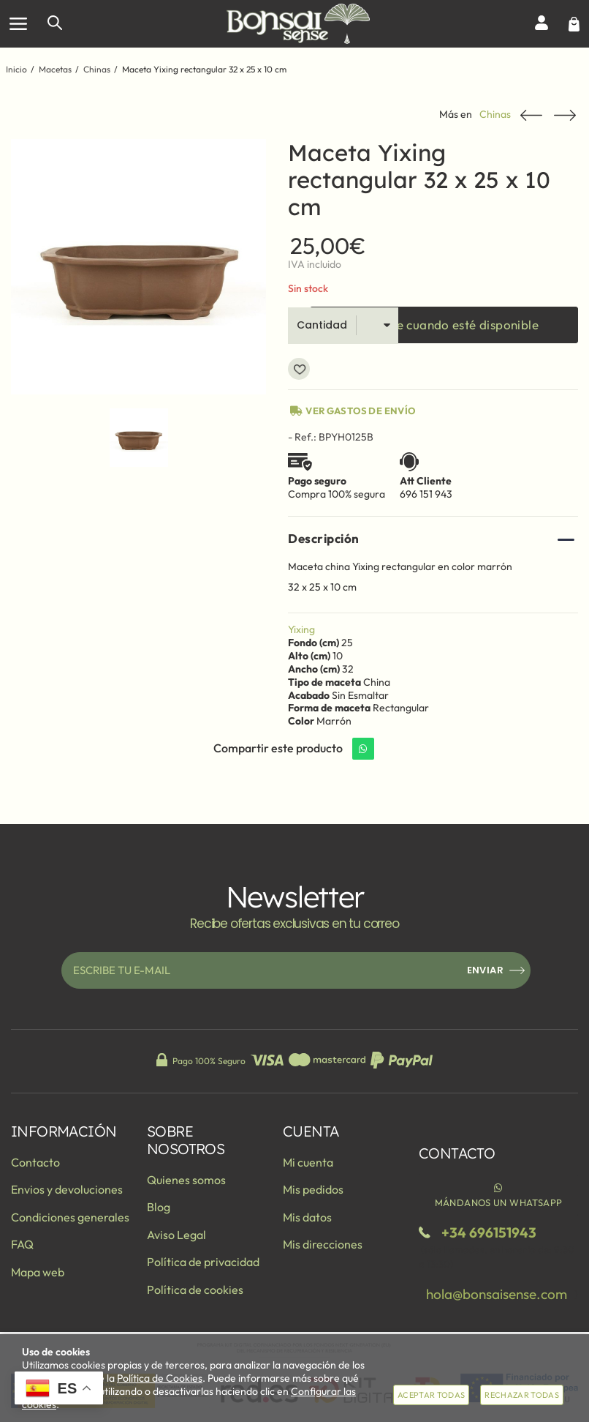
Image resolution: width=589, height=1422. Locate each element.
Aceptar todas (431, 1395)
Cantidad (322, 325)
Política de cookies (195, 1289)
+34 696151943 (488, 1232)
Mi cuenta (308, 1162)
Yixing (301, 629)
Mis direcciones (322, 1244)
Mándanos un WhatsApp (499, 1194)
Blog (158, 1207)
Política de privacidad (203, 1261)
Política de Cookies (159, 1378)
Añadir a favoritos (299, 369)
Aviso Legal (176, 1234)
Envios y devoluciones (67, 1189)
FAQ (22, 1244)
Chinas (495, 114)
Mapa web (37, 1272)
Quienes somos (186, 1179)
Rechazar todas (521, 1395)
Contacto (35, 1162)
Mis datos (307, 1217)
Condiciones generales (70, 1217)
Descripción (324, 538)
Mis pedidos (313, 1189)
